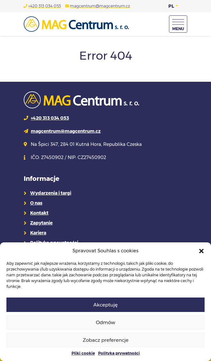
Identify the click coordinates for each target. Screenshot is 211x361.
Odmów (105, 322)
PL (171, 6)
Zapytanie (41, 223)
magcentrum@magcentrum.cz (100, 6)
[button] (201, 251)
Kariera (38, 233)
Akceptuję (105, 305)
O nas (36, 203)
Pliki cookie (83, 353)
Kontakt (39, 213)
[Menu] (178, 24)
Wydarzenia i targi (50, 193)
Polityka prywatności (119, 353)
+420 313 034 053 (44, 6)
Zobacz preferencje (106, 340)
